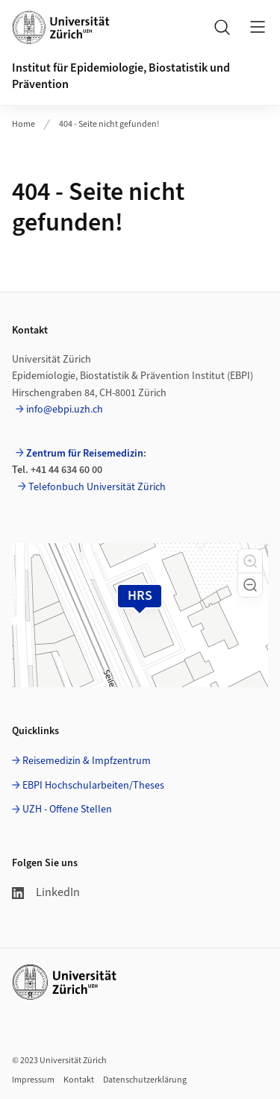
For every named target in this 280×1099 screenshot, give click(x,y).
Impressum (33, 1080)
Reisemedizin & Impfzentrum (86, 761)
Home (23, 124)
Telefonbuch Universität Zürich (97, 487)
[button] (250, 561)
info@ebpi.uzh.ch (64, 409)
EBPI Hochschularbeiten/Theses (93, 785)
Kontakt (78, 1080)
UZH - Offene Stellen (67, 809)
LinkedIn (46, 892)
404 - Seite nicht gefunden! (109, 124)
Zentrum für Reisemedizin (84, 453)
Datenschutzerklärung (145, 1080)
